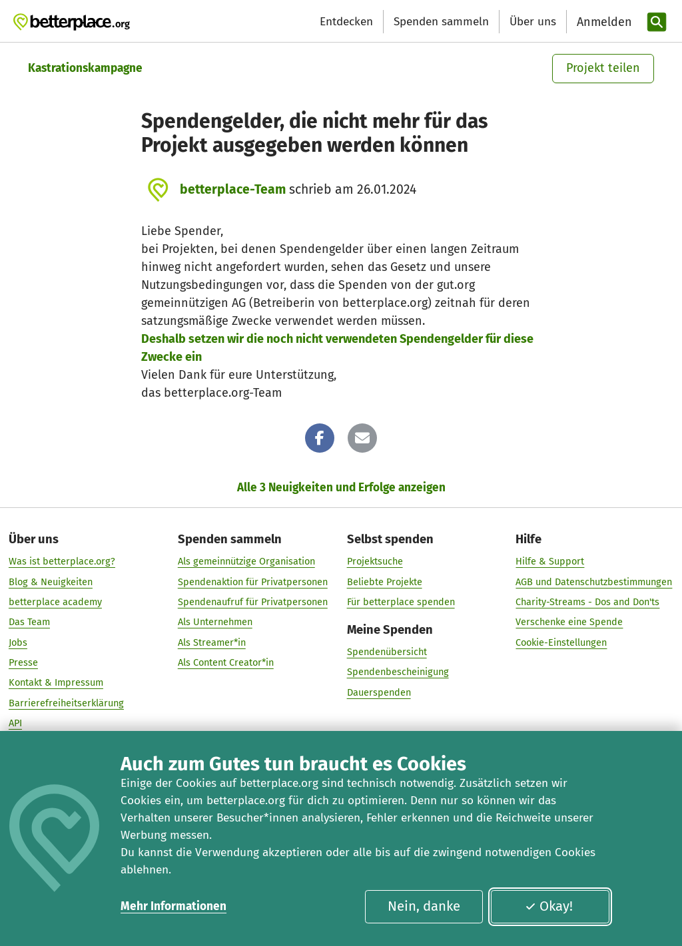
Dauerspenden (379, 692)
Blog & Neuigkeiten (51, 582)
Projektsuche (375, 562)
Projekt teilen (603, 68)
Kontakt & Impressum (56, 682)
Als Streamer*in (212, 642)
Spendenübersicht (387, 652)
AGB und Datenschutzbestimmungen (593, 582)
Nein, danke (424, 906)
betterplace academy (55, 602)
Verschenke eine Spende (569, 622)
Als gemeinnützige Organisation (246, 562)
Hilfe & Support (549, 562)
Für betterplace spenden (401, 602)
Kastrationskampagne (85, 68)
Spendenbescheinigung (398, 672)
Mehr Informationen (173, 906)
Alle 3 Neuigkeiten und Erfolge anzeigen (341, 488)
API (15, 723)
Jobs (18, 642)
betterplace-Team (233, 189)
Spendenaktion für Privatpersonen (253, 582)
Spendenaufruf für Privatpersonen (253, 602)
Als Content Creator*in (226, 662)
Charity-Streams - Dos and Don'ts (587, 602)
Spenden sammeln (441, 22)
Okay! (549, 906)
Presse (23, 662)
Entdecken (346, 22)
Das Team (29, 622)
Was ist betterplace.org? (62, 562)
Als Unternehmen (215, 622)
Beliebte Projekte (384, 582)
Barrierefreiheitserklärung (66, 703)
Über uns (533, 22)
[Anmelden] (603, 22)
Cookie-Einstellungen (561, 642)
